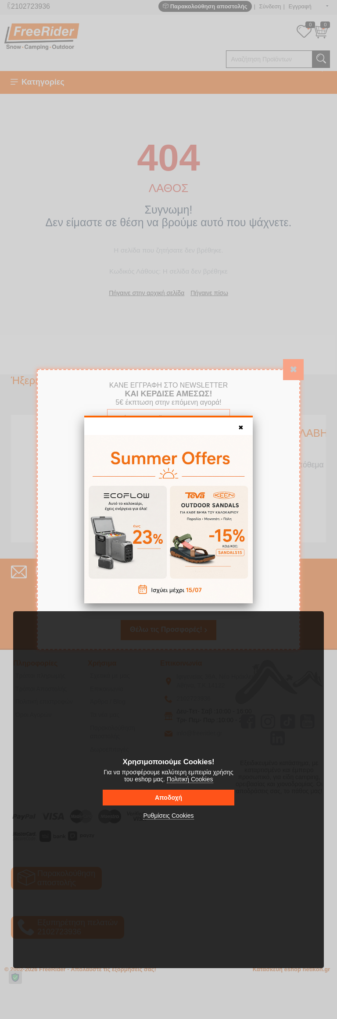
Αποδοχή (168, 797)
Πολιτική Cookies (190, 779)
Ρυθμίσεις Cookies (168, 815)
